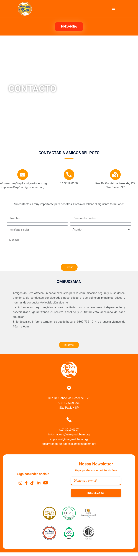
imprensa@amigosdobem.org (69, 439)
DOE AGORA (69, 26)
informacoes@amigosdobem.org (69, 434)
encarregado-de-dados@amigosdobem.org (69, 443)
